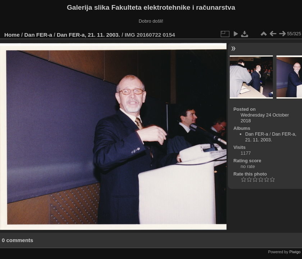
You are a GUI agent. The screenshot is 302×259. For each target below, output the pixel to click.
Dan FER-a (38, 35)
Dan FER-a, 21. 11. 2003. (88, 35)
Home (12, 35)
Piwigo (295, 252)
